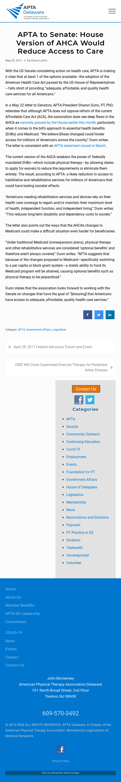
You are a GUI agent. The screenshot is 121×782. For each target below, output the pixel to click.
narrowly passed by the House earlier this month (58, 122)
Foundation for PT (80, 472)
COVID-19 (13, 633)
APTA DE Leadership (22, 613)
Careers (12, 657)
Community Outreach (83, 434)
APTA (21, 329)
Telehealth (74, 548)
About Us (13, 597)
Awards (72, 427)
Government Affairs (38, 329)
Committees (15, 622)
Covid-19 (73, 449)
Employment (76, 457)
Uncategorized (77, 555)
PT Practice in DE (80, 532)
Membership (76, 502)
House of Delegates (81, 487)
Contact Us (86, 389)
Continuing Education (83, 442)
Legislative (59, 329)
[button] (112, 11)
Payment (73, 525)
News (70, 510)
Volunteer (73, 563)
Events (71, 464)
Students (73, 540)
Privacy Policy (60, 761)
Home (10, 589)
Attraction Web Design (65, 772)
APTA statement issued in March (80, 146)
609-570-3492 (60, 713)
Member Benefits (19, 605)
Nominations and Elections (87, 517)
